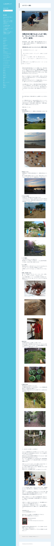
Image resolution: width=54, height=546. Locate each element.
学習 (4, 70)
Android (4, 40)
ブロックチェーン (6, 65)
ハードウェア (5, 62)
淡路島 (4, 77)
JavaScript (4, 45)
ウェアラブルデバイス (6, 53)
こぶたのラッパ (7, 4)
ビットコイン (5, 63)
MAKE (4, 46)
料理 (4, 72)
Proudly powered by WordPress (27, 543)
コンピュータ (5, 55)
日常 (4, 73)
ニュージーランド (6, 60)
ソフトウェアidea (6, 57)
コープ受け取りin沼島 (6, 25)
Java (4, 43)
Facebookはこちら (25, 510)
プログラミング (5, 67)
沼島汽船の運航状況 (40, 69)
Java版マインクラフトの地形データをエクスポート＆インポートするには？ (8, 21)
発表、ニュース (5, 82)
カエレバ (31, 519)
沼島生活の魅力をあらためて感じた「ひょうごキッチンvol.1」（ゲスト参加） (34, 36)
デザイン (4, 58)
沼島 (4, 75)
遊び (4, 87)
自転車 (4, 85)
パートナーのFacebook (26, 511)
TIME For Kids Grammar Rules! (32, 518)
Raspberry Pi (5, 48)
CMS (4, 41)
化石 (4, 68)
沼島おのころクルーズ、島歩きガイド (33, 70)
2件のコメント (36, 536)
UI (3, 50)
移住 (4, 84)
